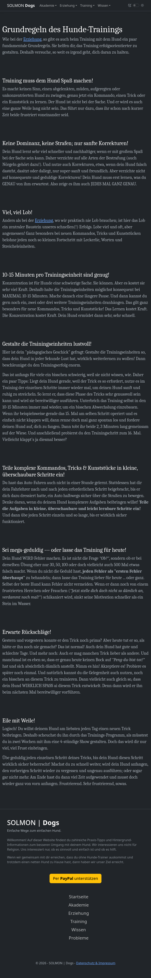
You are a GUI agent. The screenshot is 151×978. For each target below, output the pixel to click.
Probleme (79, 938)
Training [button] (86, 5)
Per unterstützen (75, 878)
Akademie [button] (47, 5)
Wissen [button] (103, 5)
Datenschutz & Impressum (95, 964)
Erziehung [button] (67, 5)
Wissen (78, 930)
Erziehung (32, 39)
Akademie (78, 905)
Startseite (78, 897)
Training (78, 922)
